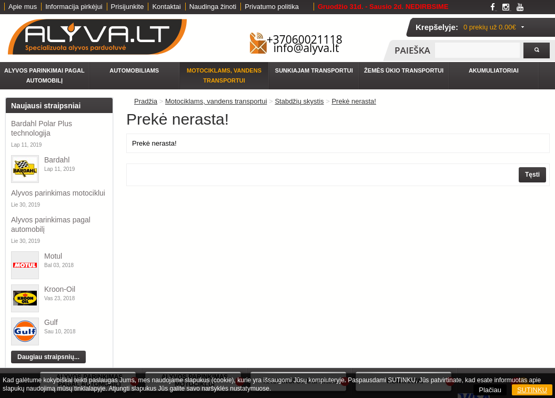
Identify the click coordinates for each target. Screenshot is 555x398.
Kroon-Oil (59, 289)
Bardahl (56, 160)
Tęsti (532, 174)
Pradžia (145, 101)
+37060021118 (304, 39)
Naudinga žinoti (213, 7)
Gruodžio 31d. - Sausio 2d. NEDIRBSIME (383, 7)
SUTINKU (532, 390)
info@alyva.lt (306, 47)
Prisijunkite (127, 7)
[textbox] (477, 50)
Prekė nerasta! (353, 101)
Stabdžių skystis (299, 101)
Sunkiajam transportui (314, 70)
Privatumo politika (272, 7)
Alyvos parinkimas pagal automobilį (50, 224)
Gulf (51, 322)
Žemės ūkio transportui (403, 70)
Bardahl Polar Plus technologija (41, 128)
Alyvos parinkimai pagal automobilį (44, 75)
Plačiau (490, 390)
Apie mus (22, 7)
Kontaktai (166, 7)
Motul (53, 256)
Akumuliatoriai (494, 70)
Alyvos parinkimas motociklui (58, 193)
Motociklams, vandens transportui (224, 75)
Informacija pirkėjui (73, 7)
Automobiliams (134, 70)
